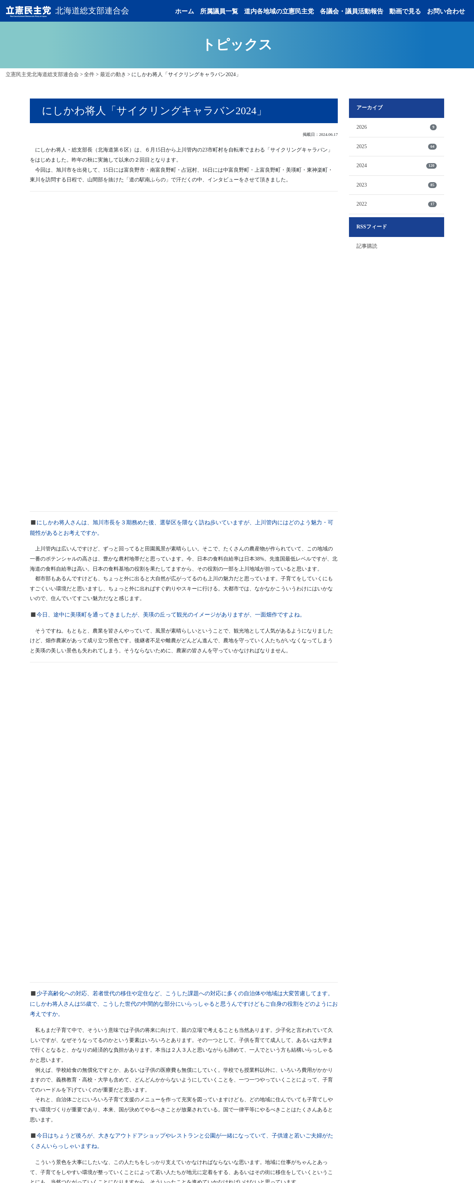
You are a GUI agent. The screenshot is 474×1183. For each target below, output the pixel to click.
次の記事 (223, 1033)
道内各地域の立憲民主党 (279, 12)
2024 (396, 167)
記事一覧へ (184, 1032)
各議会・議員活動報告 (351, 12)
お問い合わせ (446, 12)
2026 (396, 129)
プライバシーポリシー (348, 1161)
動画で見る (405, 12)
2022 (396, 206)
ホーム (184, 12)
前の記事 (144, 1033)
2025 (396, 148)
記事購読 (366, 247)
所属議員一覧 (219, 12)
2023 (396, 186)
